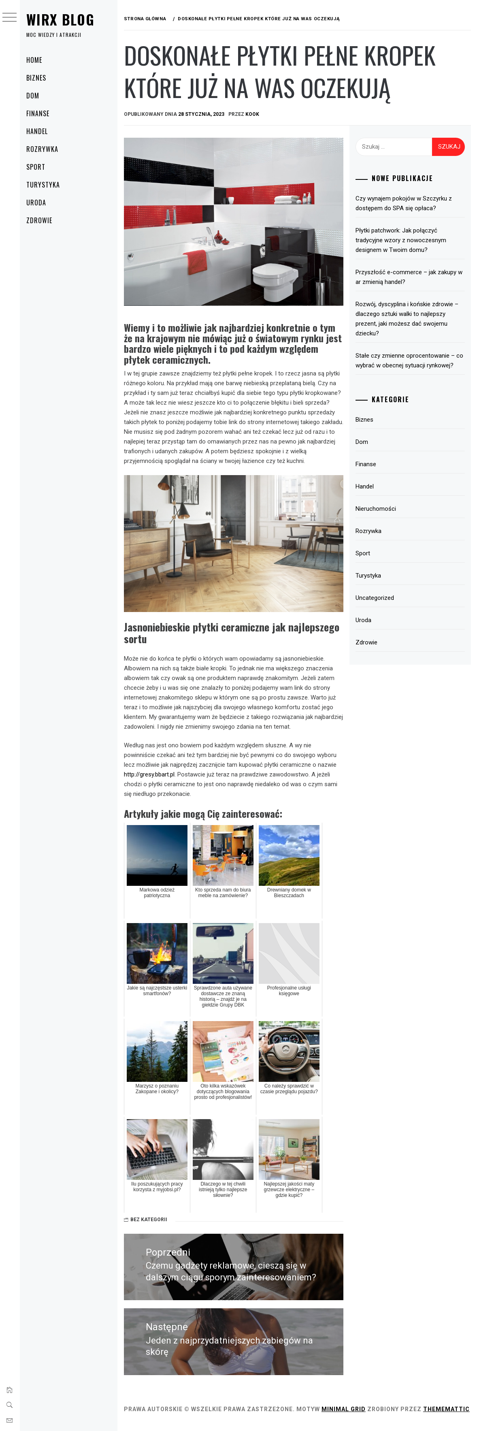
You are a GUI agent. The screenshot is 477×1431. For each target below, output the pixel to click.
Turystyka (47, 185)
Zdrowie (43, 220)
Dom (36, 95)
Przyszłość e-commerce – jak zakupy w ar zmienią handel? (410, 277)
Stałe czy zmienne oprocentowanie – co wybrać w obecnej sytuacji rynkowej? (410, 360)
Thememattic (151, 1414)
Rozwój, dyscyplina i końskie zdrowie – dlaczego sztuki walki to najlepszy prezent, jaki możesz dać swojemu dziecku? (408, 319)
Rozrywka (46, 149)
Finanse (41, 113)
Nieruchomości (377, 508)
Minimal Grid (347, 1405)
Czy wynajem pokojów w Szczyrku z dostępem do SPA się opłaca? (405, 203)
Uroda (40, 202)
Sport (39, 167)
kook (256, 114)
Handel (41, 131)
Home (38, 60)
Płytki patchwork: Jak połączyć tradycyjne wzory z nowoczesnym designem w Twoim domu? (402, 240)
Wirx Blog (64, 19)
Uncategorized (376, 597)
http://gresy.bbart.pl (153, 771)
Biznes (40, 78)
